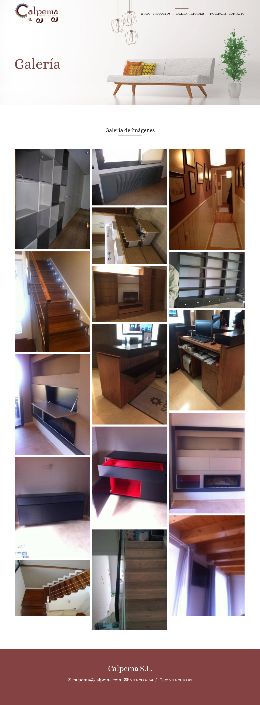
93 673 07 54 (141, 679)
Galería (181, 13)
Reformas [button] (199, 13)
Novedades (218, 13)
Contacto (237, 13)
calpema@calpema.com (97, 679)
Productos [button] (163, 13)
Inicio (146, 13)
